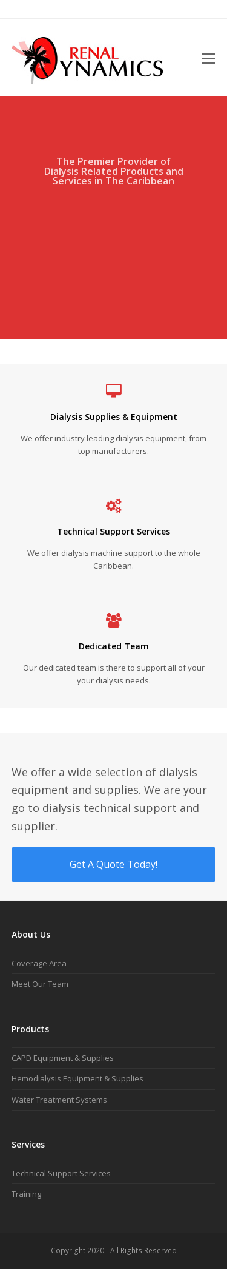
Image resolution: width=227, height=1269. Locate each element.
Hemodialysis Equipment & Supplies (77, 1078)
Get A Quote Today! (113, 864)
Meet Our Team (40, 983)
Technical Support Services (61, 1173)
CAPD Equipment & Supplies (63, 1057)
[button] (208, 58)
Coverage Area (39, 963)
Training (26, 1193)
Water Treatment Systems (59, 1099)
